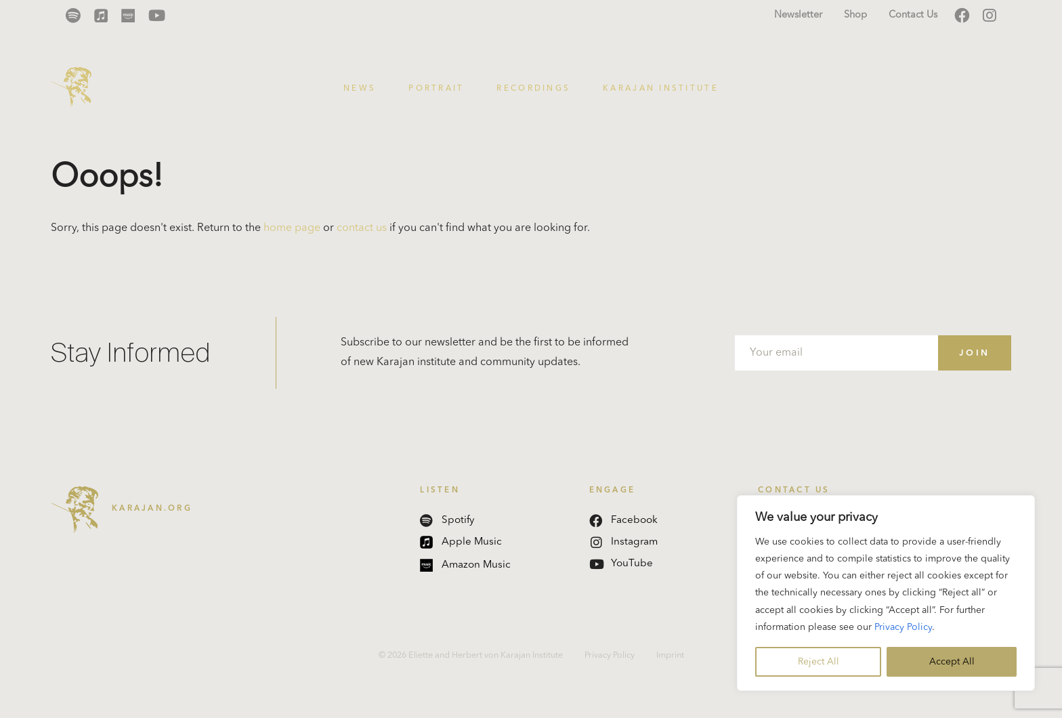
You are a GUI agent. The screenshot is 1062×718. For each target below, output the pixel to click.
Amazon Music (465, 565)
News (359, 89)
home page (291, 228)
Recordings (533, 89)
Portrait (436, 89)
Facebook (623, 520)
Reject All (818, 662)
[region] (886, 593)
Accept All (952, 662)
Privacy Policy (903, 627)
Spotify (447, 520)
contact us (362, 228)
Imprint (670, 655)
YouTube (621, 563)
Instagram (624, 542)
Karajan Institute (661, 89)
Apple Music (461, 542)
